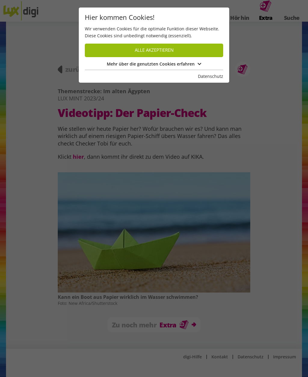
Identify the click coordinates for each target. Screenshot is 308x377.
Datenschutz (210, 76)
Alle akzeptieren (154, 50)
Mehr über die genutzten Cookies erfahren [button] (154, 64)
